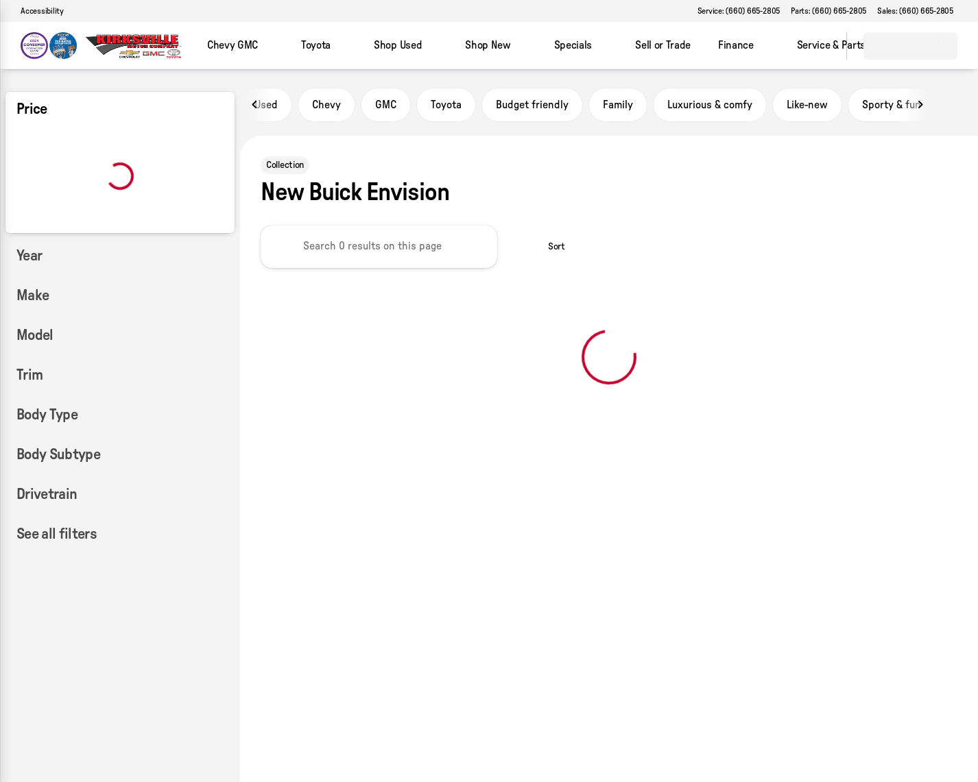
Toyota (446, 104)
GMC (385, 104)
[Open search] (819, 46)
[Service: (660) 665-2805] (739, 11)
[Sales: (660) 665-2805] (915, 11)
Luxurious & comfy (709, 104)
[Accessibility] (36, 11)
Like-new (807, 104)
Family (618, 104)
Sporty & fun (891, 104)
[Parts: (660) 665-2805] (828, 11)
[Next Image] (920, 105)
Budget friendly (532, 104)
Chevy (326, 104)
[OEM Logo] (49, 46)
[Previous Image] (255, 105)
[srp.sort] (549, 247)
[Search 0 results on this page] (379, 247)
